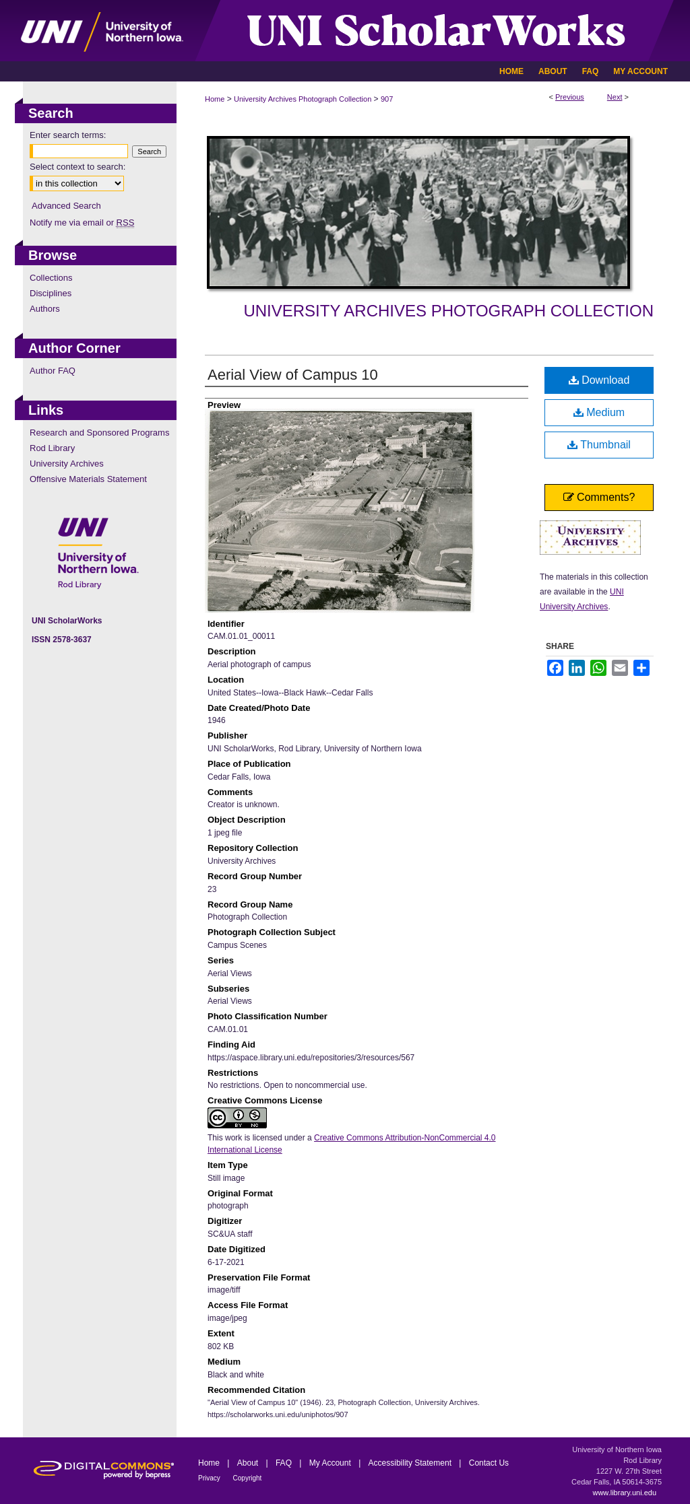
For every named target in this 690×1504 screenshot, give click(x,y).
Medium (599, 412)
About (249, 1463)
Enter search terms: (68, 135)
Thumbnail (599, 444)
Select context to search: (77, 167)
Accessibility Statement (411, 1463)
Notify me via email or (82, 222)
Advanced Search (66, 206)
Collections (51, 278)
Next (615, 97)
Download (599, 380)
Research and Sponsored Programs (99, 433)
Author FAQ (52, 371)
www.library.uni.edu (624, 1493)
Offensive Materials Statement (88, 479)
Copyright (247, 1478)
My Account (331, 1463)
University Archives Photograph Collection (302, 99)
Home (214, 99)
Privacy (210, 1478)
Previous (569, 97)
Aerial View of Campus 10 (293, 374)
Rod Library (52, 448)
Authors (45, 309)
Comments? (599, 497)
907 (387, 99)
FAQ (285, 1463)
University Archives (67, 463)
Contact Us (489, 1463)
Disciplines (50, 293)
